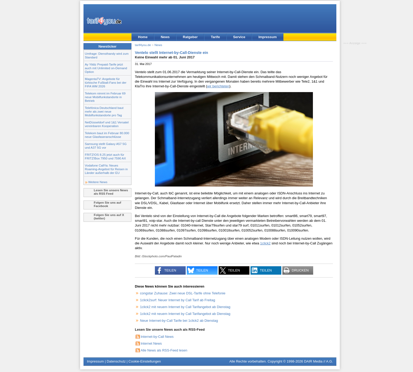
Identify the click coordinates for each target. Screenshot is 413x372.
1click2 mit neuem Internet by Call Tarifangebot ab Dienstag (185, 307)
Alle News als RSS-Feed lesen (164, 350)
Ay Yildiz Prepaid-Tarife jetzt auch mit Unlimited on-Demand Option (106, 68)
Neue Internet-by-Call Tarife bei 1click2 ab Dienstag (179, 321)
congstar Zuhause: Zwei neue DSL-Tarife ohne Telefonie (182, 293)
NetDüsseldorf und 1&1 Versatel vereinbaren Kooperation (107, 124)
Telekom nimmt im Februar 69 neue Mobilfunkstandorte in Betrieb (105, 97)
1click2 (265, 243)
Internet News (151, 343)
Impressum (267, 37)
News (165, 37)
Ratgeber (190, 37)
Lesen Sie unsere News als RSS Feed (111, 191)
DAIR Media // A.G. (318, 361)
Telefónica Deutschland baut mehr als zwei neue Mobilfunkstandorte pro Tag (104, 111)
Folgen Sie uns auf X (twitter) (109, 216)
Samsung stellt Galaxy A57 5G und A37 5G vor (106, 145)
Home (143, 37)
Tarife (215, 37)
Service (239, 37)
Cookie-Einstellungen (145, 361)
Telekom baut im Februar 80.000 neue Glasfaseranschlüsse (107, 134)
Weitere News (97, 182)
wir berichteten (218, 86)
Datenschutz (116, 361)
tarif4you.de (143, 45)
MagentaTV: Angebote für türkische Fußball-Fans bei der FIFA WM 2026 (105, 82)
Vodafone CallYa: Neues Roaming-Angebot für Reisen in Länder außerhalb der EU (106, 169)
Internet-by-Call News (157, 337)
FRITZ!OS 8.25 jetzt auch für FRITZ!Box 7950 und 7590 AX (105, 156)
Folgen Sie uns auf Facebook (107, 204)
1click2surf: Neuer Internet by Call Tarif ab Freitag (177, 300)
